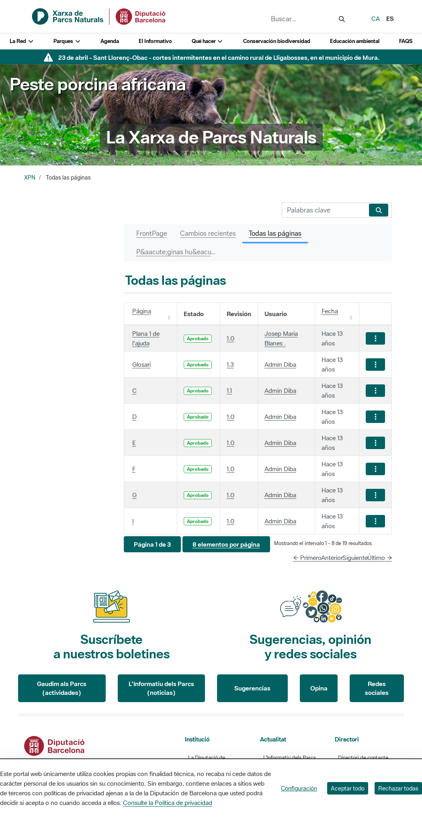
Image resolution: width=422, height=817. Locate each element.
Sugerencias (252, 688)
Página (141, 311)
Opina (319, 688)
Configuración (299, 788)
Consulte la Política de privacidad (167, 803)
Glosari (141, 364)
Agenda (109, 41)
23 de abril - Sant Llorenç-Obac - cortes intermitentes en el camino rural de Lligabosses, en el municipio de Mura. (218, 57)
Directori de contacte (363, 757)
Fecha (330, 311)
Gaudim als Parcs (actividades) (61, 688)
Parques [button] (67, 41)
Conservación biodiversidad (276, 41)
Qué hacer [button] (207, 41)
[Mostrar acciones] (375, 338)
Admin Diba (280, 364)
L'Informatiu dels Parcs (289, 757)
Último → (379, 558)
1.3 (230, 364)
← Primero (307, 558)
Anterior (332, 558)
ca (375, 18)
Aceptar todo (348, 788)
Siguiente (355, 558)
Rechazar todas (398, 788)
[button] (152, 544)
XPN (29, 177)
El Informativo (155, 41)
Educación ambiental (354, 41)
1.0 (230, 338)
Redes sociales (377, 688)
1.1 (229, 390)
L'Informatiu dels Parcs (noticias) (161, 688)
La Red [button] (22, 41)
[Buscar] (324, 210)
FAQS (405, 41)
